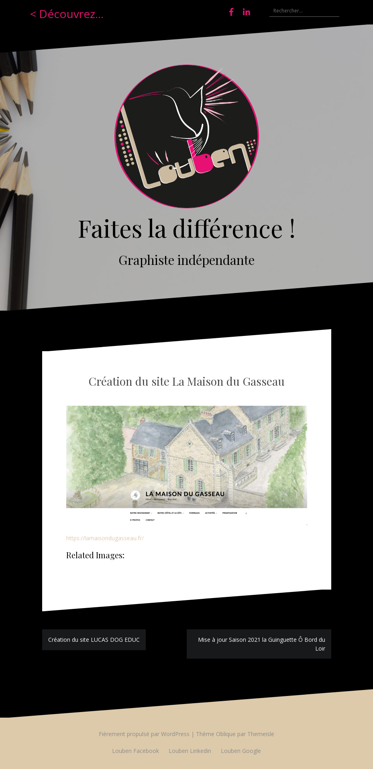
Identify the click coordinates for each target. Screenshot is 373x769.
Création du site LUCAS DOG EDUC (94, 639)
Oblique (226, 734)
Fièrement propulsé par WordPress (144, 734)
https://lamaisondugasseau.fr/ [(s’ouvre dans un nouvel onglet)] (105, 538)
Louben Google (241, 751)
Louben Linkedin (190, 751)
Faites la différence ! (186, 228)
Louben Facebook (135, 751)
